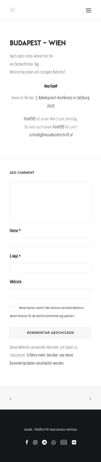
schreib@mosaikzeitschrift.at (50, 134)
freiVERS (29, 118)
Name (15, 230)
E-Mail (15, 256)
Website (15, 281)
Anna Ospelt (50, 86)
